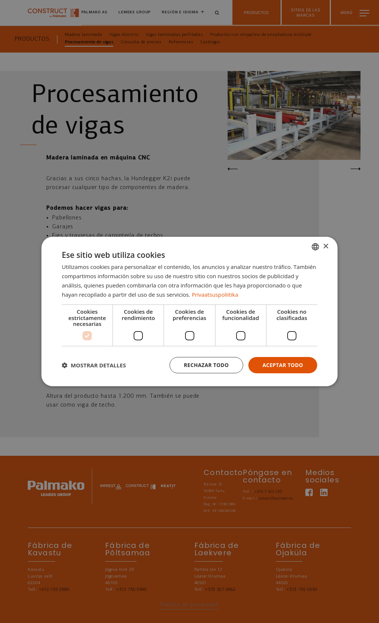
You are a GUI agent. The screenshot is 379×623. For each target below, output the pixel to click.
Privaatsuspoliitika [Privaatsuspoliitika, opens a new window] (215, 294)
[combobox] (315, 246)
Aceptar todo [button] (282, 364)
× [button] (325, 246)
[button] (94, 365)
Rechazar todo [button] (205, 364)
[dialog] (189, 312)
